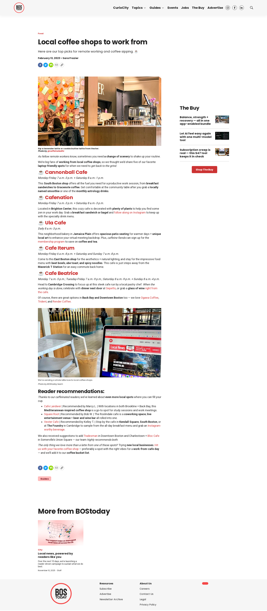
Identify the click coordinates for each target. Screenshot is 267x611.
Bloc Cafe (153, 435)
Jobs (185, 8)
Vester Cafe (51, 421)
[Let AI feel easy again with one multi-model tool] (222, 136)
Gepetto (111, 288)
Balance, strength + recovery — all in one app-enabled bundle (195, 120)
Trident (42, 301)
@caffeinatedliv (55, 151)
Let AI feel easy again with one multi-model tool (196, 137)
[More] (145, 7)
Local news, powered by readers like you (55, 555)
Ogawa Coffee (149, 297)
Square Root (51, 414)
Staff (59, 570)
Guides (155, 8)
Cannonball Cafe (66, 172)
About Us (146, 583)
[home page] (19, 7)
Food (40, 33)
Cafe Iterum (59, 247)
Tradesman (91, 435)
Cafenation (59, 197)
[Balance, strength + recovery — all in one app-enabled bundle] (222, 119)
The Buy (198, 8)
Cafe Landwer (52, 406)
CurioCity (121, 8)
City (40, 549)
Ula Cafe (55, 222)
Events (173, 8)
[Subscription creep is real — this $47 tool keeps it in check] (222, 152)
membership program (51, 241)
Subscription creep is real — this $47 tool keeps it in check (195, 153)
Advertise (215, 8)
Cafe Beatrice (61, 273)
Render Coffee (62, 301)
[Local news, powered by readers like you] (60, 533)
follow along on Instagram (130, 212)
